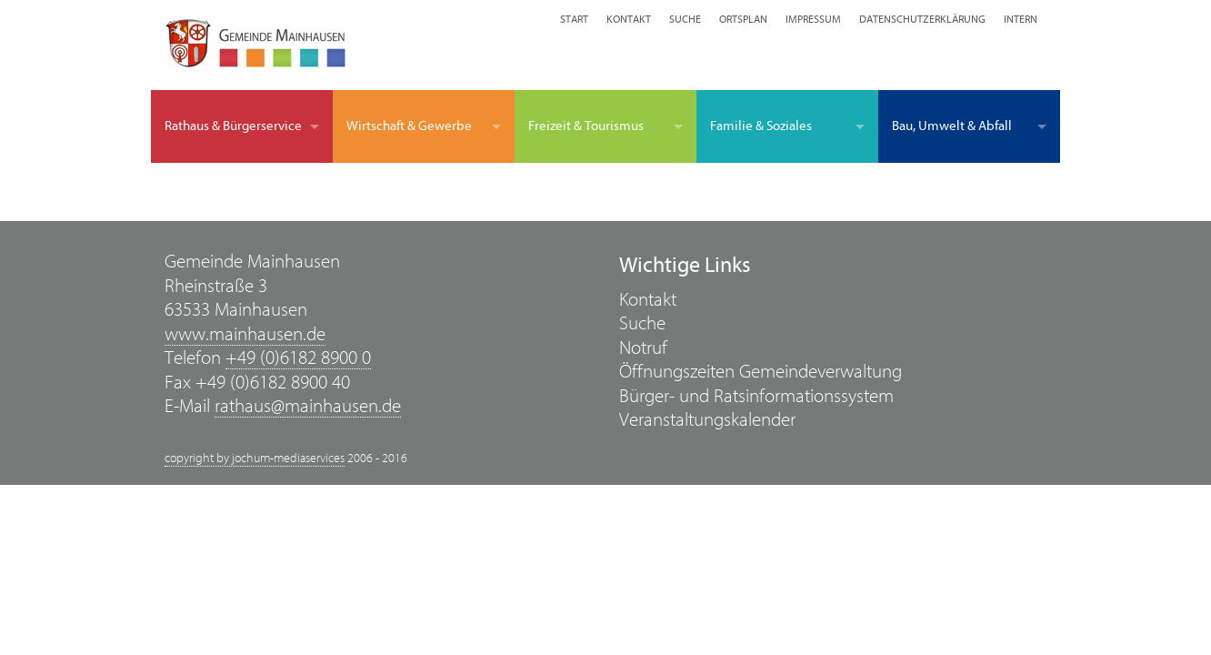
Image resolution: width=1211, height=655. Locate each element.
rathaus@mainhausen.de (308, 406)
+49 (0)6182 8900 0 (298, 358)
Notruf (643, 348)
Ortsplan (743, 19)
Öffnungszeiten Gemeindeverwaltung (760, 371)
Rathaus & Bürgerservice (233, 126)
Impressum (813, 19)
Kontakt (628, 19)
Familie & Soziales (761, 126)
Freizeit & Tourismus (586, 126)
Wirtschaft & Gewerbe (409, 126)
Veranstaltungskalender (707, 419)
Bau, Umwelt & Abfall (952, 126)
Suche (685, 19)
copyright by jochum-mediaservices (255, 458)
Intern (1020, 19)
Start (574, 19)
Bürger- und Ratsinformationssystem (756, 396)
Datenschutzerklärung (922, 19)
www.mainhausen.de (245, 334)
